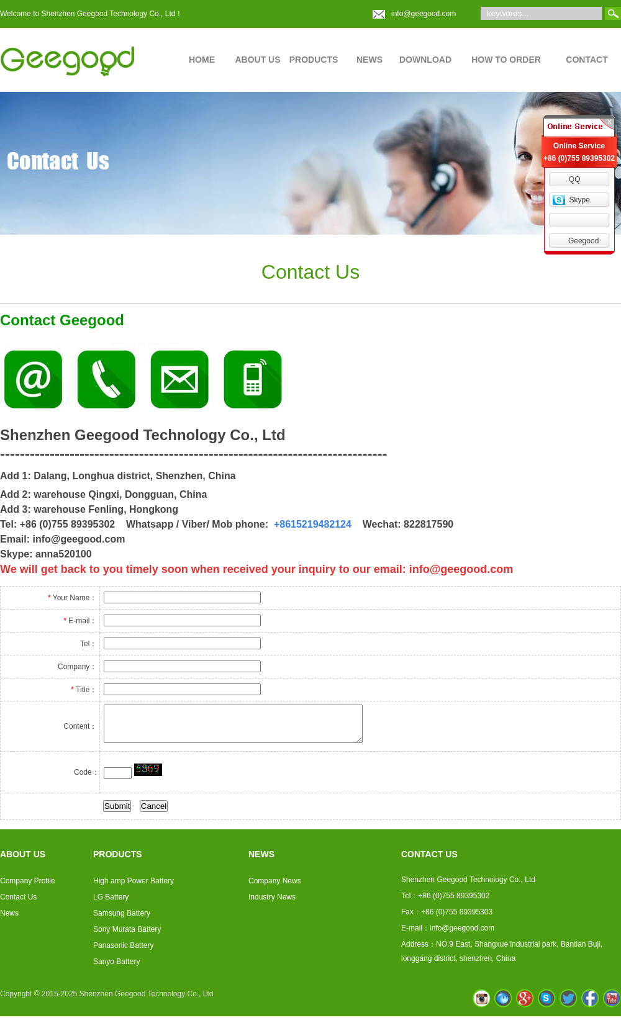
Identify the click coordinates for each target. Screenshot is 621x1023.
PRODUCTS (313, 60)
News (9, 917)
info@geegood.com (423, 13)
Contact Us (18, 900)
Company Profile (27, 884)
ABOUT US (257, 60)
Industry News (272, 900)
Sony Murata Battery (127, 933)
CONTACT (586, 60)
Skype (579, 200)
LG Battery (111, 900)
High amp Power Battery (133, 884)
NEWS (369, 60)
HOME (202, 60)
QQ (575, 179)
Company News (274, 884)
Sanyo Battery (116, 965)
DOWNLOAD (425, 60)
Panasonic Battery (123, 949)
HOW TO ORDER (506, 60)
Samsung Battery (121, 917)
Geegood (583, 241)
